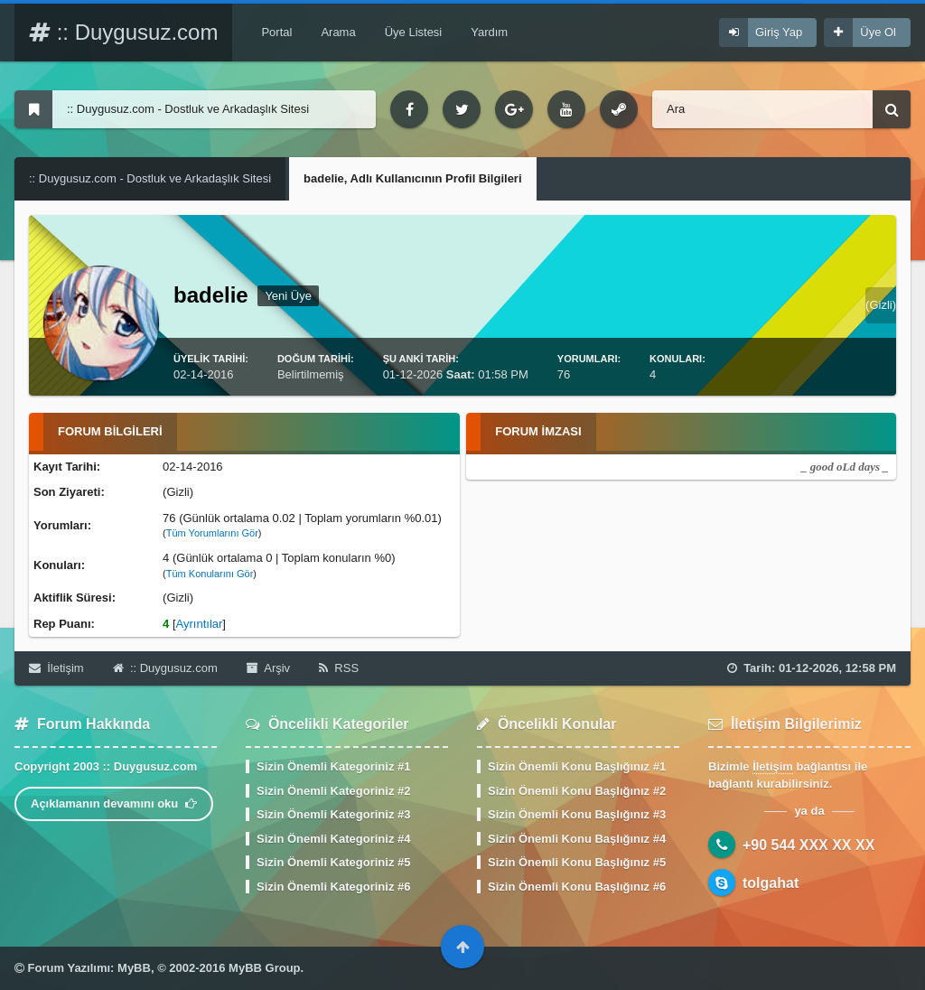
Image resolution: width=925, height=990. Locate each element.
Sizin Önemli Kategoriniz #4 (333, 838)
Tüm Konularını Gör (210, 573)
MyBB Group (264, 968)
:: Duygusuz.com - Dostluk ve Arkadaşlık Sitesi (150, 178)
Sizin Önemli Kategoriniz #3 (333, 814)
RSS (339, 668)
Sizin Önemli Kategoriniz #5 (333, 862)
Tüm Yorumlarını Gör (212, 533)
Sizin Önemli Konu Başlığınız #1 (577, 766)
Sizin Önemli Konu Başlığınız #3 (577, 814)
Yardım (489, 32)
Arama (338, 32)
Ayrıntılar (199, 623)
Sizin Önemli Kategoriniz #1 (333, 766)
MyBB (134, 968)
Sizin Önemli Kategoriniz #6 (333, 886)
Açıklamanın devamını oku (114, 803)
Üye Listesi (414, 32)
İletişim (56, 668)
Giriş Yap (778, 32)
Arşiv (268, 668)
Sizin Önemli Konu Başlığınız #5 (577, 862)
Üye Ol (878, 32)
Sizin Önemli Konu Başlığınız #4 (577, 838)
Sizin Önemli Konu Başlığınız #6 (577, 886)
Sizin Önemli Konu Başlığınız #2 (577, 791)
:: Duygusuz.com (123, 32)
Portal (276, 32)
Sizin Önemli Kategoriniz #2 (333, 791)
